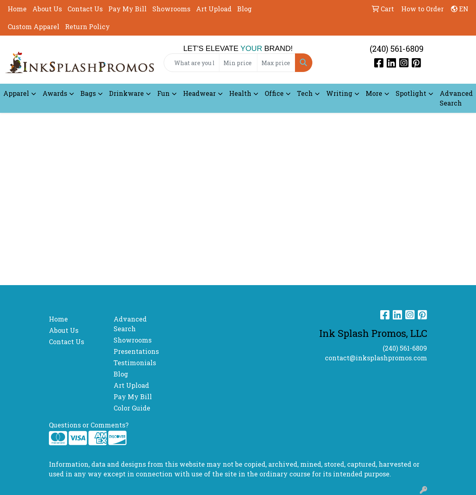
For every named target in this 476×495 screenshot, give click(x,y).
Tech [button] (305, 93)
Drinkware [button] (126, 93)
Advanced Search (456, 98)
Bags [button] (88, 93)
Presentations (136, 351)
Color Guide (132, 408)
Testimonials (135, 362)
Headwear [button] (199, 93)
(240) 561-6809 (396, 48)
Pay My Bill (127, 8)
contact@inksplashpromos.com (376, 357)
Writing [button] (339, 93)
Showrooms (171, 8)
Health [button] (240, 93)
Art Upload (214, 8)
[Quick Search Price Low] (238, 62)
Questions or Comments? (88, 425)
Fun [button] (163, 93)
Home (17, 8)
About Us (47, 8)
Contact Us (85, 8)
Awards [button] (54, 93)
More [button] (374, 93)
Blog (244, 8)
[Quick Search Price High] (276, 62)
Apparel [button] (16, 93)
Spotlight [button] (411, 93)
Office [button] (274, 93)
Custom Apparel (33, 26)
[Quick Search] (192, 62)
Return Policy (87, 26)
